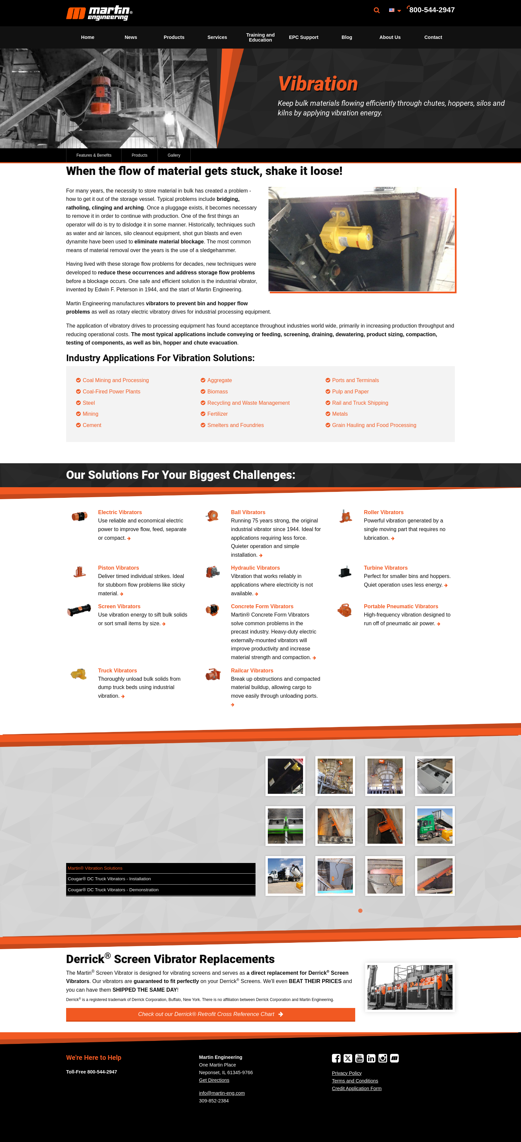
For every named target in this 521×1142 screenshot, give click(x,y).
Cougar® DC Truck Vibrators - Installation (109, 878)
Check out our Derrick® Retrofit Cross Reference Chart (207, 1014)
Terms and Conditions (355, 1080)
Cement (92, 425)
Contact (433, 37)
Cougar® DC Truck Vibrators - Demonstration (113, 889)
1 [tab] (360, 911)
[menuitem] (99, 13)
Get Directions (214, 1080)
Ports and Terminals (355, 380)
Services (217, 37)
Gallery (174, 155)
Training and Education (260, 37)
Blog (347, 37)
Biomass (217, 391)
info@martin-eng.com (222, 1093)
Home (87, 37)
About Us (390, 37)
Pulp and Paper (350, 391)
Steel (89, 403)
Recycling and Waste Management (248, 403)
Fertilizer (217, 414)
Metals (340, 414)
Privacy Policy (347, 1073)
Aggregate (219, 380)
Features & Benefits (93, 155)
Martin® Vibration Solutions (95, 868)
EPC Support (304, 37)
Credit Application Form (357, 1088)
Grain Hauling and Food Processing (374, 425)
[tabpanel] (360, 831)
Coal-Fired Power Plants (111, 391)
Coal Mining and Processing (116, 380)
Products (174, 37)
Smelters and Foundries (235, 425)
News (131, 37)
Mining (90, 414)
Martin (99, 13)
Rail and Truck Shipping (360, 403)
